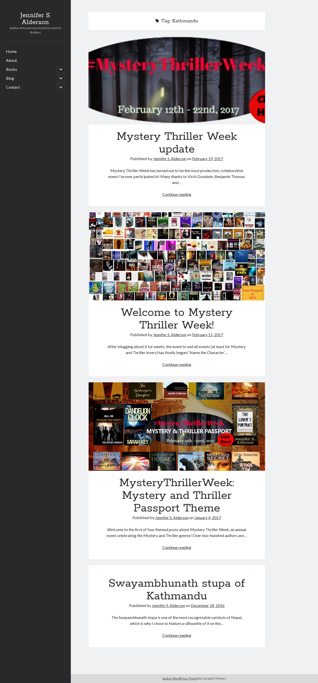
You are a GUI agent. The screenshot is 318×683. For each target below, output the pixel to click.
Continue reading (176, 194)
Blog (10, 78)
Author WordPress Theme (180, 678)
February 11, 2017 (207, 334)
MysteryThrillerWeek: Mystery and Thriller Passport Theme (176, 426)
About (11, 60)
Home (11, 51)
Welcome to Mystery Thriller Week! (176, 256)
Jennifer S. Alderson (35, 18)
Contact (13, 87)
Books (11, 69)
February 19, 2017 (207, 158)
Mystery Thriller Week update (176, 80)
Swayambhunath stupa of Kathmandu (177, 589)
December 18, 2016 (208, 605)
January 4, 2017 (207, 517)
